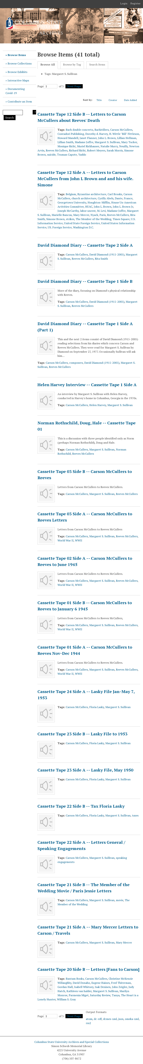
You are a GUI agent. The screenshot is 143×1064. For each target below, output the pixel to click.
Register (135, 3)
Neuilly (123, 146)
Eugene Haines (100, 983)
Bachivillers (101, 130)
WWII (78, 540)
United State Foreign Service (82, 223)
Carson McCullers (121, 130)
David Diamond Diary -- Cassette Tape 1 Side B (84, 281)
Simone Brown (55, 219)
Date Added (132, 100)
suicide (51, 154)
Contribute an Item (20, 101)
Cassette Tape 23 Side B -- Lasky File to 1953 (82, 734)
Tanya (116, 995)
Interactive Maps (18, 80)
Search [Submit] (9, 117)
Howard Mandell (68, 138)
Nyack (94, 215)
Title (101, 100)
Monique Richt (67, 146)
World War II (66, 540)
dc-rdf (98, 1019)
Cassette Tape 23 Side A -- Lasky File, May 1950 (85, 770)
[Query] (13, 112)
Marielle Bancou (62, 215)
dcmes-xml (110, 1019)
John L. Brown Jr (123, 206)
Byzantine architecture (91, 194)
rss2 (88, 1023)
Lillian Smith (65, 142)
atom (89, 1019)
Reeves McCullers (57, 150)
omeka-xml (132, 1019)
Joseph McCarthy (68, 211)
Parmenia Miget (79, 995)
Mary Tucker (129, 142)
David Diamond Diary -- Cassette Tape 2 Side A (85, 245)
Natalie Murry (109, 146)
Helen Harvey (97, 405)
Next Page (74, 86)
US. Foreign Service (60, 227)
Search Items (97, 64)
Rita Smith (101, 259)
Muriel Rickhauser (88, 146)
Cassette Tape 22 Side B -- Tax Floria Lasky (81, 806)
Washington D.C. (83, 227)
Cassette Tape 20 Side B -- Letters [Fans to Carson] (88, 969)
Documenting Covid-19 (15, 91)
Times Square (121, 219)
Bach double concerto (79, 130)
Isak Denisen (103, 987)
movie (119, 900)
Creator (115, 100)
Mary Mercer (81, 215)
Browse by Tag (72, 64)
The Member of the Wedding (93, 219)
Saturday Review (100, 995)
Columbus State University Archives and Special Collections (71, 1042)
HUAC (88, 206)
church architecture (84, 198)
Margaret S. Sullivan (107, 142)
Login (123, 3)
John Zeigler (119, 987)
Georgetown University (72, 202)
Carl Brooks (115, 194)
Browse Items (17, 55)
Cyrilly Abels (105, 198)
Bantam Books (75, 979)
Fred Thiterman (121, 983)
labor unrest (88, 211)
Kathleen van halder (79, 991)
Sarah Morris (115, 150)
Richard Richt (77, 150)
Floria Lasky (96, 707)
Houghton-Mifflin (99, 202)
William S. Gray (66, 999)
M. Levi (101, 211)
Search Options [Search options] (34, 112)
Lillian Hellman (126, 138)
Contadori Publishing (71, 134)
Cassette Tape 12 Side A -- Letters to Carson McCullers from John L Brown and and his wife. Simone (85, 179)
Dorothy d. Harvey (96, 134)
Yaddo (82, 154)
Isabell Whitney (83, 987)
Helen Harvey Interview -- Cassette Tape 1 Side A (87, 384)
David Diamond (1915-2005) (106, 254)
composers (76, 363)
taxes (135, 815)
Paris (102, 215)
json (120, 1019)
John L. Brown (107, 138)
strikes (70, 219)
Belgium (71, 194)
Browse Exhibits (17, 72)
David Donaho (81, 983)
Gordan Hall (65, 987)
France (128, 198)
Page (47, 86)
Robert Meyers (96, 150)
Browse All (47, 64)
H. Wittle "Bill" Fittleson (124, 134)
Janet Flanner (88, 138)
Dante (118, 198)
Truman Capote (67, 154)
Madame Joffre (84, 142)
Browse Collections (20, 63)
